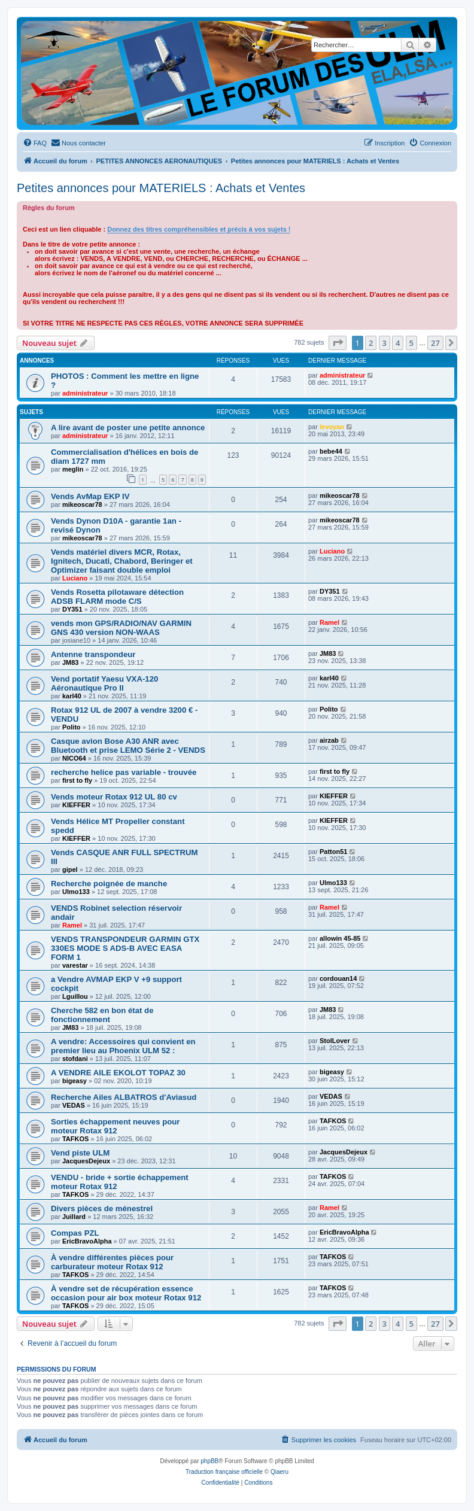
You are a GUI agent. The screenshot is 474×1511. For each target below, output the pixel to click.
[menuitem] (35, 143)
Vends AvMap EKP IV (90, 496)
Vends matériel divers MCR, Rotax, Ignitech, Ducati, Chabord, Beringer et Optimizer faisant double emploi (122, 561)
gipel (70, 869)
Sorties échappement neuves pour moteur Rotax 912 (115, 1126)
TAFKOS (75, 1138)
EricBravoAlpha (87, 1241)
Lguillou (75, 996)
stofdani (75, 1058)
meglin (72, 469)
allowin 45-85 (340, 938)
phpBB (209, 1461)
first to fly (77, 780)
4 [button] (398, 343)
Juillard (74, 1216)
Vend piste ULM (80, 1152)
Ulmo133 (76, 891)
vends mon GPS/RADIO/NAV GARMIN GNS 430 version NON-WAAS (121, 628)
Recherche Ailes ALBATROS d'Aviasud (123, 1097)
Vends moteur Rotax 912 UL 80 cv (114, 796)
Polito (71, 727)
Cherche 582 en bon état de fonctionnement (102, 1015)
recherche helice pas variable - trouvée (123, 772)
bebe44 (331, 451)
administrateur (85, 393)
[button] (338, 343)
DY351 (72, 609)
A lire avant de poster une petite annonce (128, 427)
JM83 (70, 662)
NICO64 (74, 758)
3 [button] (384, 343)
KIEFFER (76, 804)
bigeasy (74, 1080)
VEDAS (73, 1105)
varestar (75, 965)
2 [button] (371, 343)
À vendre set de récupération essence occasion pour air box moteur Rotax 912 (126, 1293)
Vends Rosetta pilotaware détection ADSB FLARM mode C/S (117, 597)
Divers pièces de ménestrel (102, 1208)
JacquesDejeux (86, 1161)
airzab (329, 740)
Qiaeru (279, 1472)
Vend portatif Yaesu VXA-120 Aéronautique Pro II (104, 683)
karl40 (71, 696)
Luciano (74, 578)
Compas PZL (75, 1233)
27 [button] (435, 343)
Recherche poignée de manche (109, 883)
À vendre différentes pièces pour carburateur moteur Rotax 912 (112, 1262)
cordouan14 (338, 978)
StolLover (335, 1040)
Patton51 (333, 851)
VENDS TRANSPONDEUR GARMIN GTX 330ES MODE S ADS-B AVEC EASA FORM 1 (125, 948)
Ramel (329, 622)
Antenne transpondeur (93, 654)
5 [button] (411, 343)
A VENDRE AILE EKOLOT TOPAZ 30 (118, 1072)
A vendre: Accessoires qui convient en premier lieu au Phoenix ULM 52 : (123, 1046)
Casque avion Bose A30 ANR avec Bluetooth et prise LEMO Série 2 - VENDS (128, 746)
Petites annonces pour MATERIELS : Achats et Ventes (161, 187)
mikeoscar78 (82, 504)
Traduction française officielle (224, 1472)
